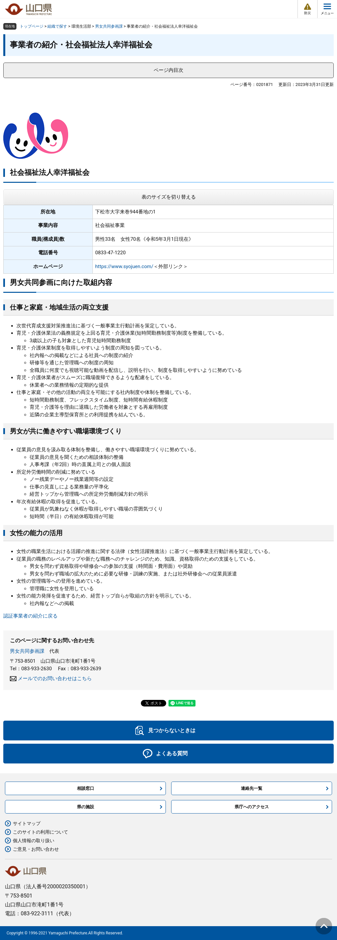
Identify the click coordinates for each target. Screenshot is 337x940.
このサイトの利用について (40, 832)
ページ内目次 (168, 70)
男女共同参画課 (109, 26)
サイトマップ (26, 823)
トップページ (31, 26)
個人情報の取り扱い (33, 840)
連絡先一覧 (251, 788)
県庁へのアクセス (252, 806)
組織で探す (57, 26)
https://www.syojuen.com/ (124, 266)
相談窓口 (85, 788)
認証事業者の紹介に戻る (30, 616)
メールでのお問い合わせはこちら (55, 678)
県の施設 (85, 806)
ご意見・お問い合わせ (36, 849)
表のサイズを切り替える (169, 197)
